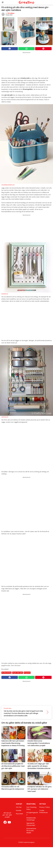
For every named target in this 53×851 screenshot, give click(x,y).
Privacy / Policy (44, 807)
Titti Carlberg (10, 13)
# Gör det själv (18, 673)
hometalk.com (4, 293)
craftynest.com (4, 417)
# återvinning (6, 673)
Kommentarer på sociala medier (31, 831)
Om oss (18, 807)
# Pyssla (27, 673)
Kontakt (18, 810)
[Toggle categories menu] (2, 2)
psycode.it (19, 814)
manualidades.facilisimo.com (8, 184)
